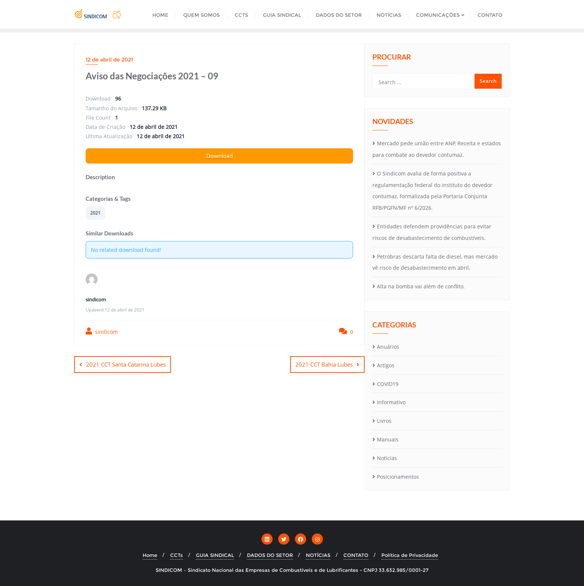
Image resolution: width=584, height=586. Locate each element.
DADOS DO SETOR (270, 555)
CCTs (176, 555)
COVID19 (388, 383)
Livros (384, 420)
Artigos (385, 365)
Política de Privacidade (409, 555)
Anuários (388, 346)
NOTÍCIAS (318, 555)
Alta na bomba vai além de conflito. (421, 286)
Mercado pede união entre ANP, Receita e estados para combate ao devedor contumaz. (436, 149)
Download (219, 155)
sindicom (102, 331)
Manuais (388, 439)
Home (150, 555)
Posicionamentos (398, 476)
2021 (95, 213)
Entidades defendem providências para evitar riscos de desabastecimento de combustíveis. (431, 232)
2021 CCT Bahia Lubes (324, 364)
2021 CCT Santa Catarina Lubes (126, 364)
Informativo (391, 402)
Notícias (387, 458)
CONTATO (355, 555)
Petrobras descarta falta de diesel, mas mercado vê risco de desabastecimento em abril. (435, 262)
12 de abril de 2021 (109, 59)
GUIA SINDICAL (215, 555)
